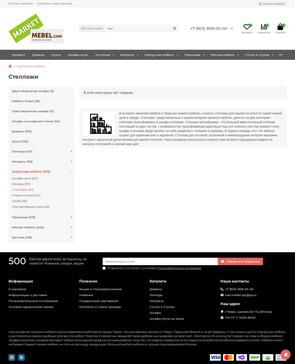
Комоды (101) (21, 184)
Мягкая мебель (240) (43, 227)
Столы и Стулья (162, 307)
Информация (21, 281)
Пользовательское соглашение (33, 301)
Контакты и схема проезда (54, 3)
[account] (272, 3)
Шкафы (155, 312)
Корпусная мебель (159, 55)
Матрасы (127, 55)
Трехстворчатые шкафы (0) (33, 111)
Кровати (18, 55)
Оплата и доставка (21, 3)
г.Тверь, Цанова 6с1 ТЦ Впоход (248, 311)
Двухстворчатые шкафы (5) (33, 91)
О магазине (17, 289)
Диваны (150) (22, 131)
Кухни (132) (20, 141)
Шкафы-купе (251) (25, 178)
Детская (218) (43, 237)
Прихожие (192, 55)
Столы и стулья (257, 55)
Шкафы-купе (78, 55)
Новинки (86, 295)
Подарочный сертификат (99, 301)
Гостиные (102, 55)
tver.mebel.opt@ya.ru (240, 295)
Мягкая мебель (222, 55)
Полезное (88, 281)
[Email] (160, 261)
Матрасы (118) (43, 161)
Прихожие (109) (43, 217)
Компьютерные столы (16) (30, 206)
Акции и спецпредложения (100, 289)
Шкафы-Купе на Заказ (167, 318)
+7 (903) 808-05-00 (208, 28)
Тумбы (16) (19, 201)
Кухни (56, 55)
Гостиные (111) (43, 151)
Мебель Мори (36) (26, 101)
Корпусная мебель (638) (43, 171)
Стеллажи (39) (23, 189)
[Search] (142, 28)
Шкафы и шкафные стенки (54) (36, 121)
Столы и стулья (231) (26, 195)
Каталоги (158, 281)
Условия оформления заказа (31, 307)
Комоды (156, 295)
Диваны (38, 55)
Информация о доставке (28, 295)
